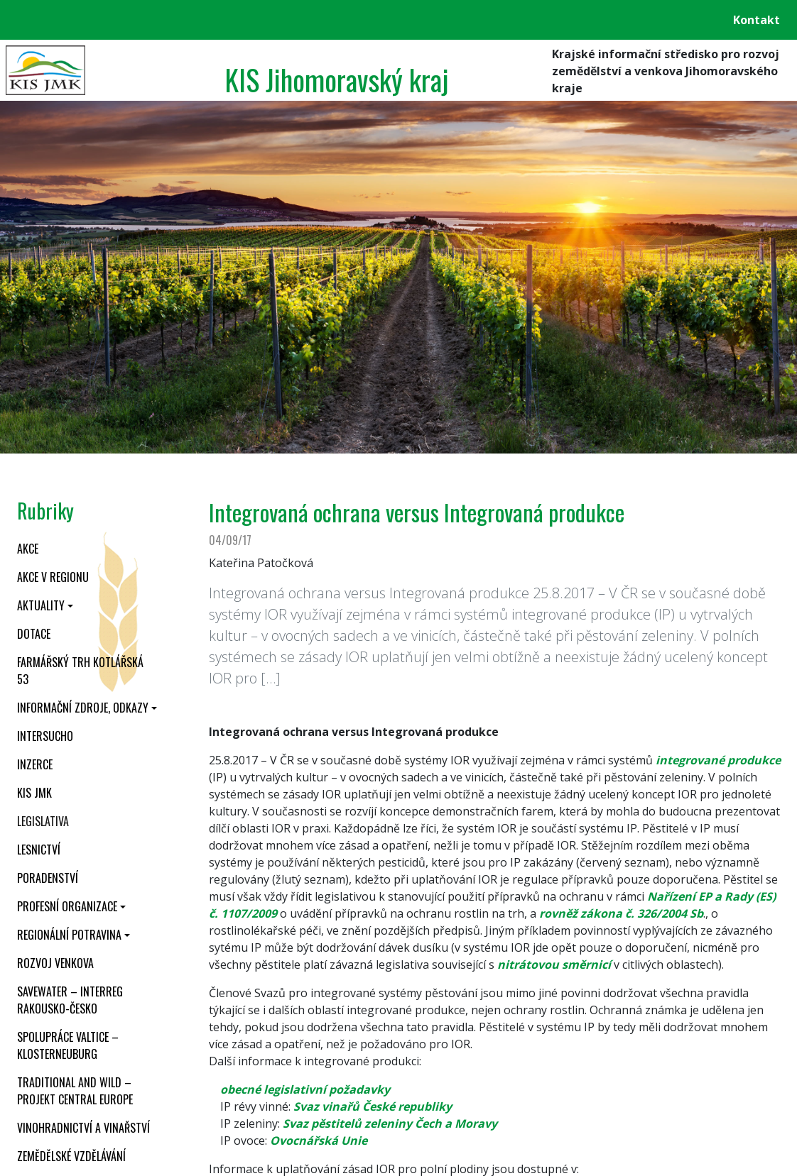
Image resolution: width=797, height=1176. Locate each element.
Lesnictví (38, 849)
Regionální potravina (69, 934)
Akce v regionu (53, 577)
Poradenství (47, 877)
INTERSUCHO (45, 735)
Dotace (33, 633)
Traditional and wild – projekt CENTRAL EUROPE (75, 1091)
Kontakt (756, 20)
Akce (27, 548)
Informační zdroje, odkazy (82, 707)
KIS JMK (34, 792)
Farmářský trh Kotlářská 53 (80, 671)
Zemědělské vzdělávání (71, 1156)
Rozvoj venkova (55, 963)
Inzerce (35, 764)
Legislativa (43, 821)
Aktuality (41, 605)
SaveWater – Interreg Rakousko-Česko (70, 1000)
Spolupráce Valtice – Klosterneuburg (68, 1045)
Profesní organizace (67, 906)
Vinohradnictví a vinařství (83, 1127)
